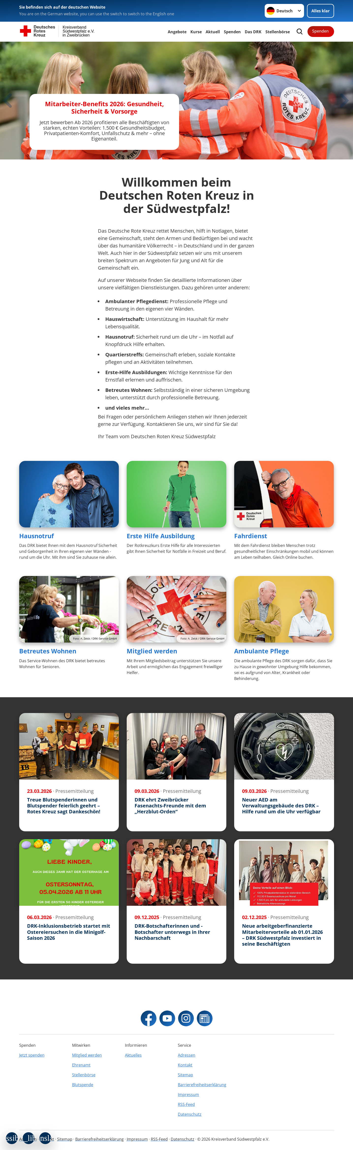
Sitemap (185, 1075)
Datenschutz (189, 1114)
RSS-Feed (186, 1104)
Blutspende (82, 1084)
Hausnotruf (36, 536)
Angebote (177, 32)
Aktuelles (133, 1055)
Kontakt (185, 1065)
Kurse (196, 32)
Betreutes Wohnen (47, 651)
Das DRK (253, 32)
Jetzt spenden (32, 1055)
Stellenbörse (83, 1075)
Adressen (186, 1055)
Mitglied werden (152, 651)
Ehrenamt (81, 1065)
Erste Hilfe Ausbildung (161, 536)
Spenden (232, 32)
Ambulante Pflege (261, 651)
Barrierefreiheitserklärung (202, 1084)
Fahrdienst (250, 536)
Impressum (188, 1094)
